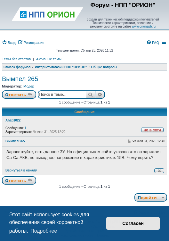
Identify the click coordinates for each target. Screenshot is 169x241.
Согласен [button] (133, 223)
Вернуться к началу (21, 170)
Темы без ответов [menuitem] (16, 59)
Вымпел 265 (20, 78)
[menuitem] (9, 42)
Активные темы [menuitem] (48, 59)
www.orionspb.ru (144, 26)
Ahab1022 (12, 120)
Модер (28, 86)
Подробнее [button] (43, 231)
